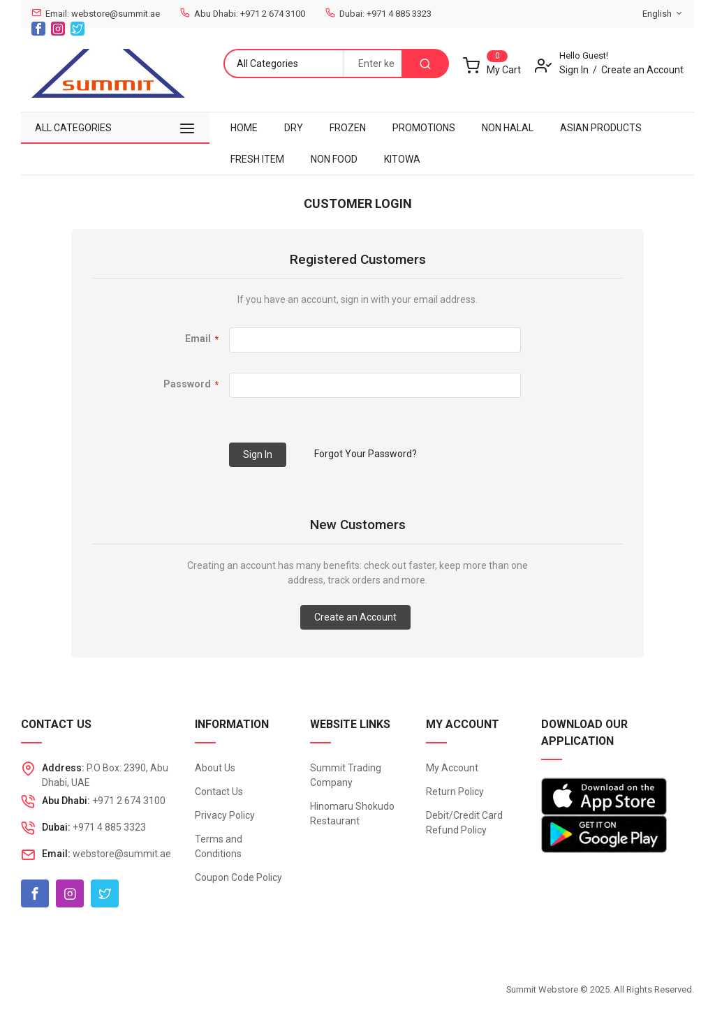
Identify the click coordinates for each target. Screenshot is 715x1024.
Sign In (574, 69)
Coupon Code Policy (238, 877)
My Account (452, 767)
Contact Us (219, 791)
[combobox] (372, 63)
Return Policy (455, 791)
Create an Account (642, 69)
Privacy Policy (225, 815)
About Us (215, 767)
